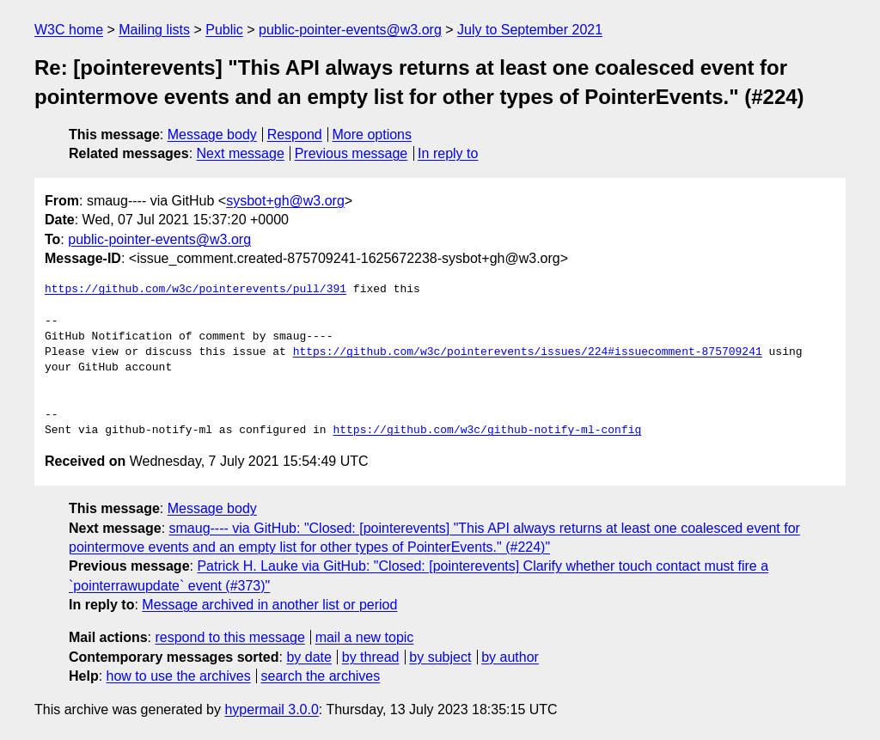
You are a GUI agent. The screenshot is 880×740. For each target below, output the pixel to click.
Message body (212, 134)
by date (308, 657)
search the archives (321, 676)
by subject (440, 657)
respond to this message (229, 637)
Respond (294, 134)
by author (510, 657)
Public (224, 29)
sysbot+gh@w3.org (285, 200)
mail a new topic (364, 637)
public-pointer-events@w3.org (350, 29)
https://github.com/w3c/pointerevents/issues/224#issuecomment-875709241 (527, 352)
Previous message (351, 153)
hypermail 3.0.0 (271, 709)
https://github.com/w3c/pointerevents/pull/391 (195, 289)
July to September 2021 (529, 29)
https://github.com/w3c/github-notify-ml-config (487, 430)
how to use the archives (179, 676)
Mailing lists (154, 29)
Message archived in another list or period (269, 604)
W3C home (68, 29)
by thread (371, 657)
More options (372, 134)
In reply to (448, 153)
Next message (240, 153)
